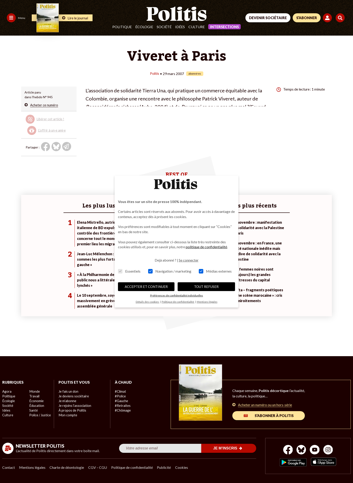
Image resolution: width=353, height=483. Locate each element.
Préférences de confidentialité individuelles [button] (176, 295)
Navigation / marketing (169, 271)
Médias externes (215, 271)
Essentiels (129, 271)
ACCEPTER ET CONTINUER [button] (146, 287)
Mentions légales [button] (207, 301)
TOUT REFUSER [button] (206, 287)
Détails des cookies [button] (147, 301)
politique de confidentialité (206, 247)
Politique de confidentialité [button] (178, 301)
